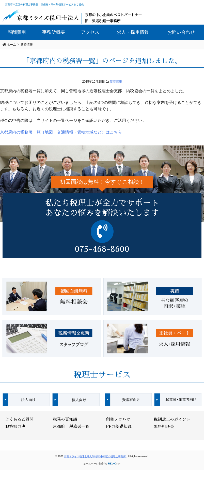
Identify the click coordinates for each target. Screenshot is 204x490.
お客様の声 (15, 427)
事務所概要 (53, 32)
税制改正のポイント (172, 420)
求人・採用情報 (133, 32)
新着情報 (116, 81)
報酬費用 (17, 32)
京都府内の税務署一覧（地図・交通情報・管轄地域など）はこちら (61, 132)
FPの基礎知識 (119, 427)
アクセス (90, 32)
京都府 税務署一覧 (71, 427)
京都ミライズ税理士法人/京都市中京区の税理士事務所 (95, 456)
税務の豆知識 (65, 420)
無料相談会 (164, 427)
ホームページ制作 (93, 463)
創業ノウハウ (118, 420)
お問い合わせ (181, 32)
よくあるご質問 (19, 420)
